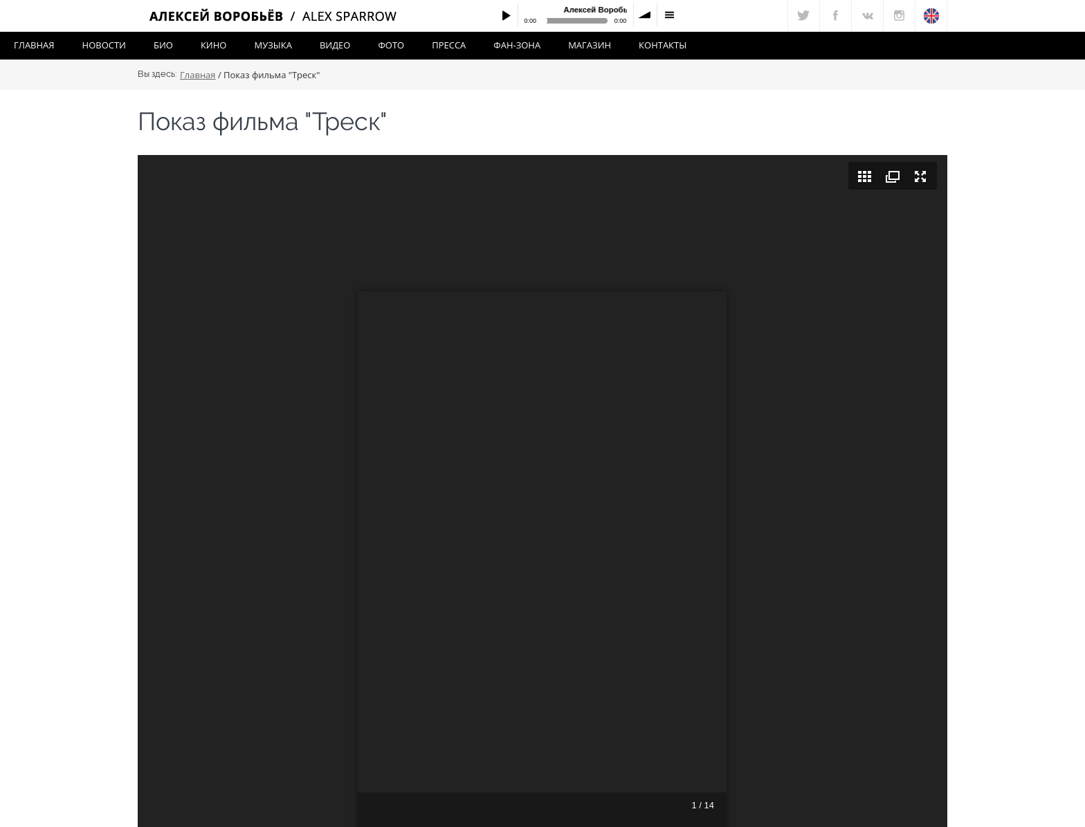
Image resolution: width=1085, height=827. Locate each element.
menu (669, 15)
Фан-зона (516, 45)
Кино (214, 45)
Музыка (272, 45)
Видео (335, 45)
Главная (34, 45)
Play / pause (506, 15)
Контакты (662, 45)
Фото (391, 45)
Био (163, 45)
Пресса (449, 45)
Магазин (589, 45)
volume (645, 15)
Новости (104, 45)
